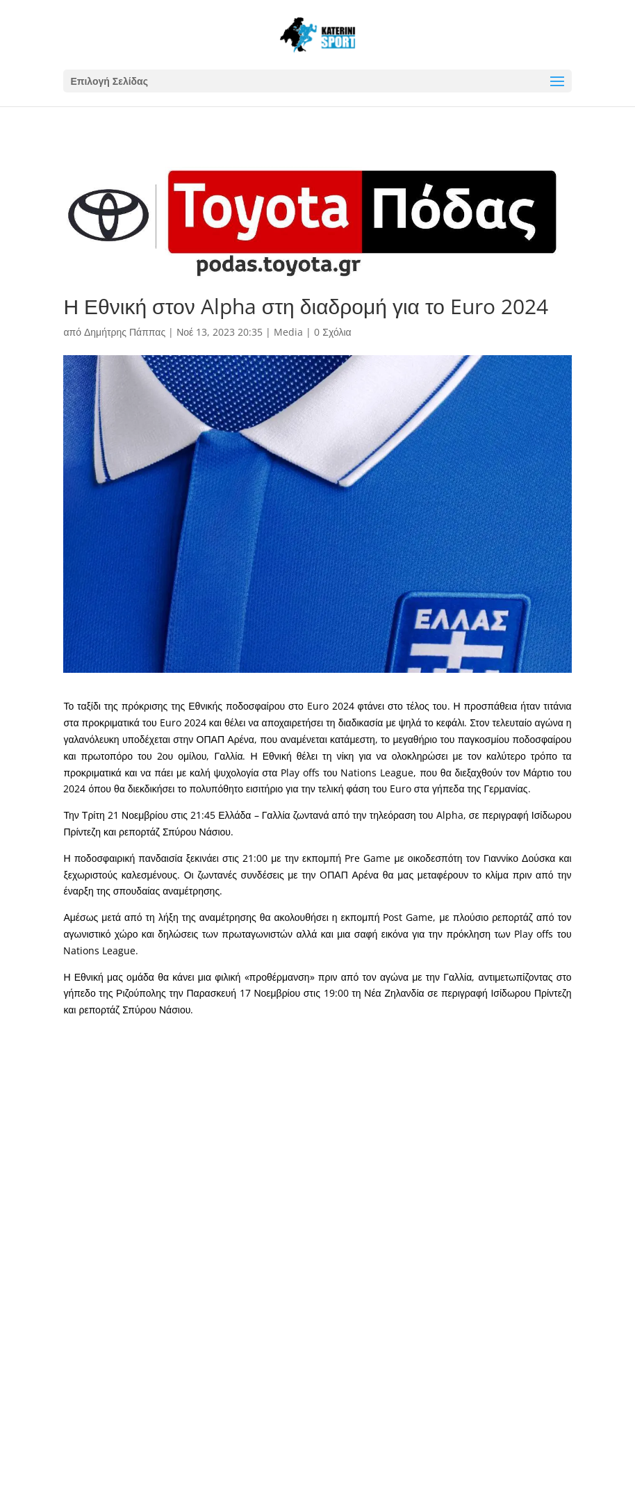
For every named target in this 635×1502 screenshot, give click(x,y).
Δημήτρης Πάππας (124, 331)
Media (288, 331)
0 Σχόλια (332, 331)
